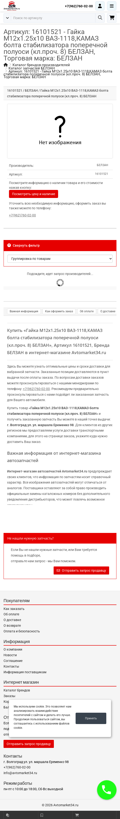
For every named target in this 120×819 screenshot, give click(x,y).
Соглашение (13, 661)
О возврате (12, 625)
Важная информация (24, 311)
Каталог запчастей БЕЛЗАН (32, 68)
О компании (13, 649)
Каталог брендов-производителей (41, 65)
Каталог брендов (17, 690)
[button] (106, 790)
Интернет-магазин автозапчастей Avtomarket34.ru (47, 471)
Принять (91, 718)
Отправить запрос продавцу (81, 570)
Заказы (9, 696)
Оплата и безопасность (22, 631)
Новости (10, 655)
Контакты (11, 666)
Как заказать (14, 609)
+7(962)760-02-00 (79, 6)
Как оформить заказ (59, 311)
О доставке (107, 311)
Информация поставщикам (25, 672)
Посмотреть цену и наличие (33, 194)
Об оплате (87, 311)
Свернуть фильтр (23, 245)
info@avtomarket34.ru (20, 773)
